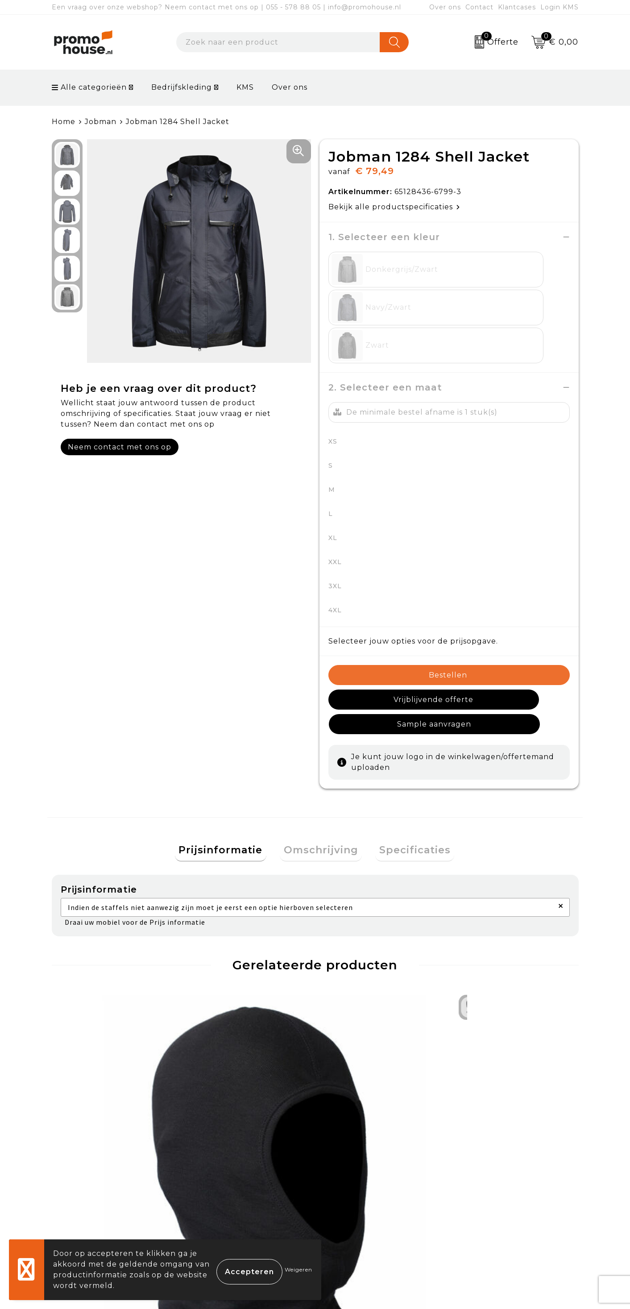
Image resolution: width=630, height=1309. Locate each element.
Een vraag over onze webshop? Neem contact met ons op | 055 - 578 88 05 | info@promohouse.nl (226, 7)
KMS (245, 87)
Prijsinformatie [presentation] (228, 751)
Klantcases (517, 7)
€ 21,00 (486, 1056)
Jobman (100, 121)
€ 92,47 (224, 1056)
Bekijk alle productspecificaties (394, 207)
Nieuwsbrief (219, 1165)
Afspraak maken (227, 1186)
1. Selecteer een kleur (384, 237)
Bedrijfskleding (181, 87)
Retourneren (352, 1186)
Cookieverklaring (490, 1165)
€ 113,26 (356, 1056)
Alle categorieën (89, 87)
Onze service (351, 1206)
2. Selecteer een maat (385, 311)
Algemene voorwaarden (504, 1144)
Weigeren (298, 1269)
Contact (479, 7)
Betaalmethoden (360, 1165)
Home (63, 121)
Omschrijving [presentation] (321, 751)
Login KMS (559, 7)
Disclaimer (476, 1206)
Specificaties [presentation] (407, 751)
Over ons (445, 7)
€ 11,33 (90, 1056)
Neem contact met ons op (119, 447)
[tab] (228, 752)
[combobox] (278, 42)
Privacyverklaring (491, 1186)
